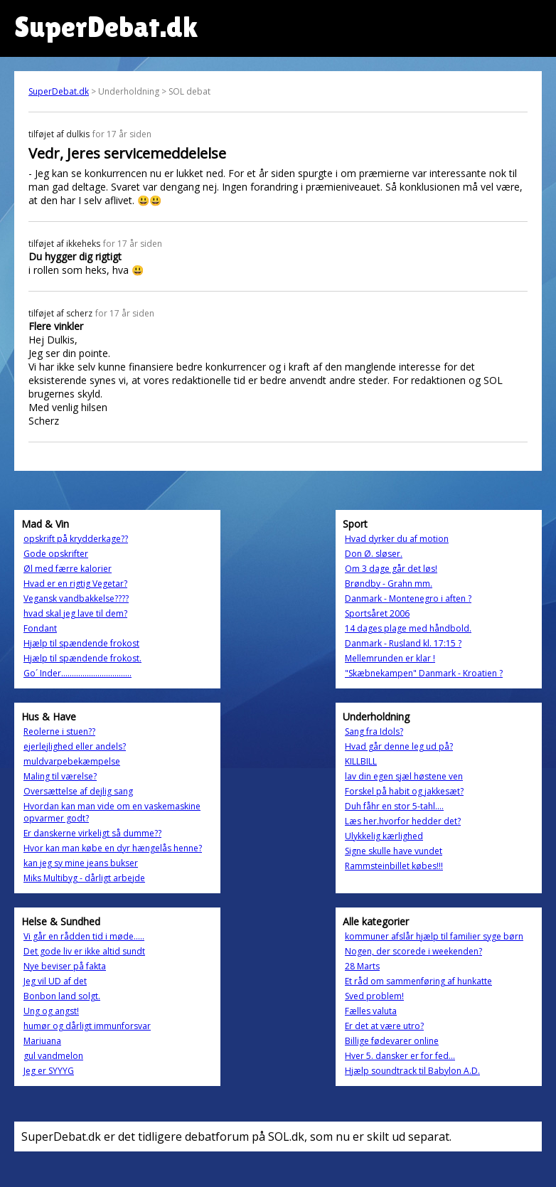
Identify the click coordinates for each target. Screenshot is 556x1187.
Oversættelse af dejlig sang (78, 791)
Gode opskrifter (55, 554)
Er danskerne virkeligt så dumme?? (92, 833)
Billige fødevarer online (392, 1041)
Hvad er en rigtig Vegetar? (75, 583)
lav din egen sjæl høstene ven (404, 776)
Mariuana (42, 1041)
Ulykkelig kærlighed (384, 836)
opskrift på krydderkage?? (75, 539)
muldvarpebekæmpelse (71, 761)
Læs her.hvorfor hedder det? (403, 821)
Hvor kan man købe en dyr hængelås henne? (112, 848)
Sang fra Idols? (374, 731)
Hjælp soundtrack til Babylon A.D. (412, 1071)
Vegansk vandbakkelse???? (76, 598)
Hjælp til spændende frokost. (82, 658)
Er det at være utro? (384, 1026)
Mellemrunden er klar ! (390, 658)
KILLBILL (361, 761)
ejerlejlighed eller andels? (74, 746)
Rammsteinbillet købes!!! (394, 866)
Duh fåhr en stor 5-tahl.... (394, 806)
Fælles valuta (371, 1011)
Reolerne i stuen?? (59, 731)
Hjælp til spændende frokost (81, 643)
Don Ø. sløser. (373, 554)
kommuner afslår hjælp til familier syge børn (434, 936)
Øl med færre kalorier (67, 569)
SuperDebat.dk (58, 91)
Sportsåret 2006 (377, 613)
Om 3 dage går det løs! (391, 569)
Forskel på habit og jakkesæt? (404, 791)
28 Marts (362, 966)
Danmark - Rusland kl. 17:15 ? (403, 643)
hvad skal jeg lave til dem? (75, 613)
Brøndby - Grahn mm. (388, 583)
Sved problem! (374, 996)
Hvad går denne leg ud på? (399, 746)
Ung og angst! (51, 1011)
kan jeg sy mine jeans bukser (80, 863)
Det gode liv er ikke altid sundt (84, 951)
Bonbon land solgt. (61, 996)
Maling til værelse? (60, 776)
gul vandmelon (53, 1056)
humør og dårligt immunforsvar (87, 1026)
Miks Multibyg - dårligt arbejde (84, 878)
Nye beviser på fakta (64, 966)
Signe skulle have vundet (393, 851)
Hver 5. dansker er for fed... (400, 1056)
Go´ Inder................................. (77, 673)
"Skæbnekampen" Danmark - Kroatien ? (424, 673)
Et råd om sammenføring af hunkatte (418, 981)
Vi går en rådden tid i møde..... (83, 936)
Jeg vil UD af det (55, 981)
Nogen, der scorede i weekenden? (413, 951)
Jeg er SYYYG (48, 1071)
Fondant (40, 628)
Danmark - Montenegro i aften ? (408, 598)
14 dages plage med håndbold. (408, 628)
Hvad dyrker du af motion (397, 539)
